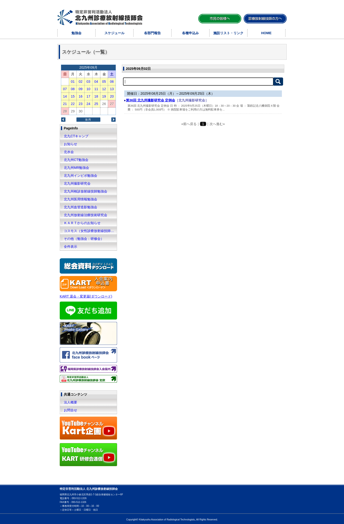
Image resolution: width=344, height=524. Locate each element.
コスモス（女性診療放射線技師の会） (90, 231)
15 (73, 96)
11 (96, 89)
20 (112, 96)
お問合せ (70, 410)
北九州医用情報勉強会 (80, 199)
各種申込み (190, 33)
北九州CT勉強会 (76, 160)
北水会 (69, 152)
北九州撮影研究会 (77, 183)
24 (88, 104)
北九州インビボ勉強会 (80, 175)
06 (112, 81)
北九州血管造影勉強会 (80, 207)
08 (73, 89)
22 (73, 104)
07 (65, 89)
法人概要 (70, 402)
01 (73, 81)
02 (80, 81)
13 (112, 89)
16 (80, 96)
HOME (266, 33)
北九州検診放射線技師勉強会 (85, 191)
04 (96, 81)
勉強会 (76, 33)
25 (96, 104)
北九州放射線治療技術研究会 (85, 215)
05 (104, 81)
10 (88, 89)
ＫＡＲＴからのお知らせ (82, 223)
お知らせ (70, 144)
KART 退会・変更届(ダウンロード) (86, 296)
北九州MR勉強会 (76, 168)
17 (88, 96)
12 (104, 89)
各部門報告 (152, 33)
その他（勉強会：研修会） (84, 239)
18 (96, 96)
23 (80, 104)
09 (80, 89)
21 (65, 104)
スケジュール (114, 33)
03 (88, 81)
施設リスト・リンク (228, 33)
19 (104, 96)
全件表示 (70, 246)
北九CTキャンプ (76, 136)
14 (65, 96)
